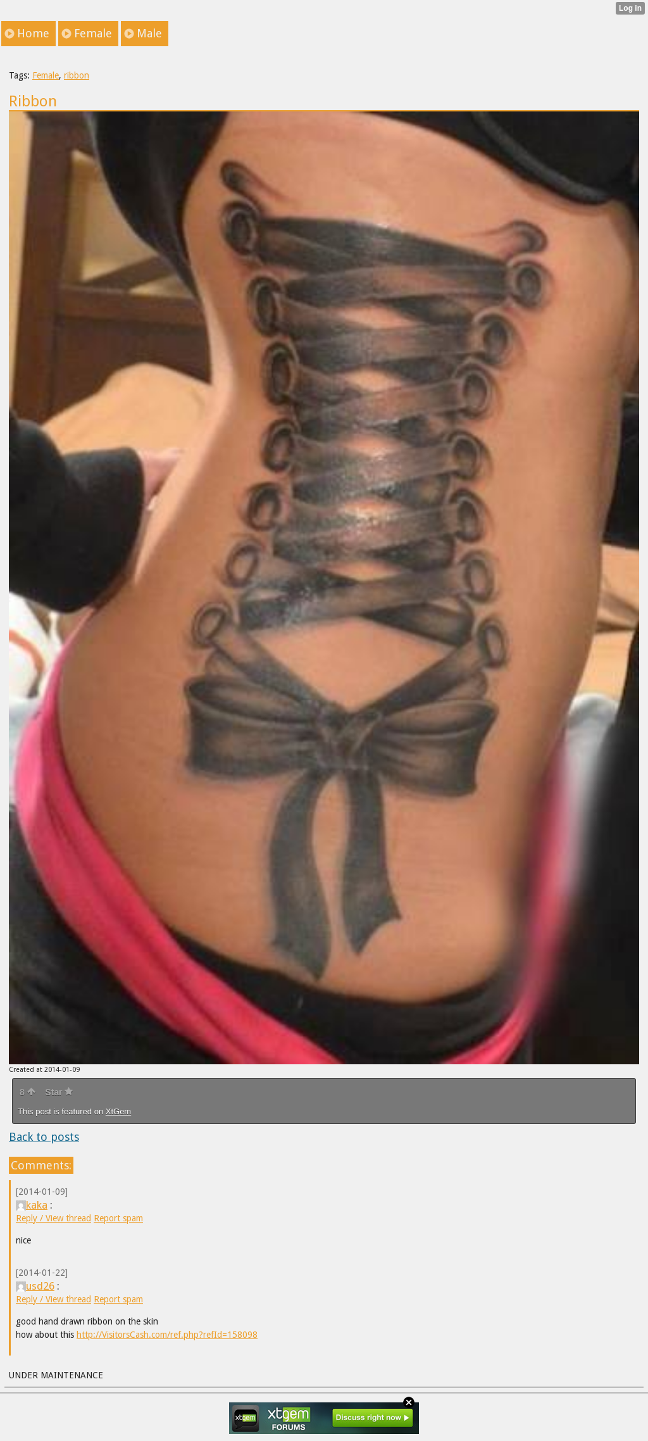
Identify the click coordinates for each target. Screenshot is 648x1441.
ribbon (76, 75)
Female (45, 75)
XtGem (118, 1111)
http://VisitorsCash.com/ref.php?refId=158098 (167, 1335)
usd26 (35, 1286)
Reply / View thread (53, 1218)
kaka (31, 1205)
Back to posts (44, 1136)
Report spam (118, 1218)
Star (59, 1092)
